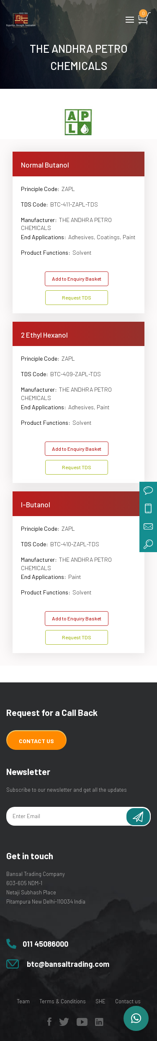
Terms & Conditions (62, 1001)
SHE (100, 1001)
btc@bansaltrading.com (68, 964)
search (148, 543)
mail (148, 526)
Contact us (128, 1001)
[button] (136, 1018)
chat (148, 490)
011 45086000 (45, 943)
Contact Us (36, 740)
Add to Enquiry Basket (76, 279)
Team (23, 1001)
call (148, 508)
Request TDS (76, 297)
